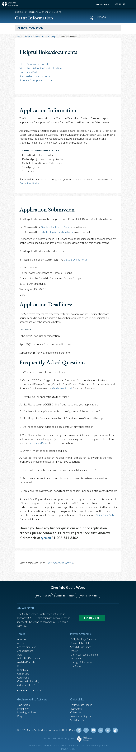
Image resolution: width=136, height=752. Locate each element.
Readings (119, 4)
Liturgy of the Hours (81, 662)
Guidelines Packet (29, 71)
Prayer (74, 650)
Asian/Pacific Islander (29, 658)
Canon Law (23, 674)
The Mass (75, 666)
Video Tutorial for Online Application (40, 68)
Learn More (92, 617)
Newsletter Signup (81, 717)
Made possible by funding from (59, 740)
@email (46, 537)
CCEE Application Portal (33, 64)
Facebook (87, 732)
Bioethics (22, 670)
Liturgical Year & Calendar (85, 654)
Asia (19, 654)
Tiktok (115, 732)
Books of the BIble (80, 642)
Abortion (22, 638)
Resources (76, 709)
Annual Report (25, 650)
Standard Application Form (34, 75)
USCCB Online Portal (76, 259)
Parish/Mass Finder (81, 705)
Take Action (23, 705)
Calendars (76, 713)
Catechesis (23, 678)
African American (27, 646)
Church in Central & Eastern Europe (40, 36)
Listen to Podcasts (65, 594)
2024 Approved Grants (60, 561)
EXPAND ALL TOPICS (27, 691)
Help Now (23, 709)
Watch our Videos (89, 594)
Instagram (108, 732)
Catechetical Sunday (29, 682)
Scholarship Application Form (35, 79)
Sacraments (76, 658)
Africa (20, 642)
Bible (20, 666)
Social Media (77, 721)
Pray (20, 717)
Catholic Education (28, 686)
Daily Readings (43, 594)
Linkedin (101, 732)
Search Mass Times (81, 646)
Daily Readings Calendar (84, 638)
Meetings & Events (28, 713)
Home (17, 36)
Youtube (94, 732)
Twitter (80, 732)
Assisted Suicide (26, 662)
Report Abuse (102, 4)
